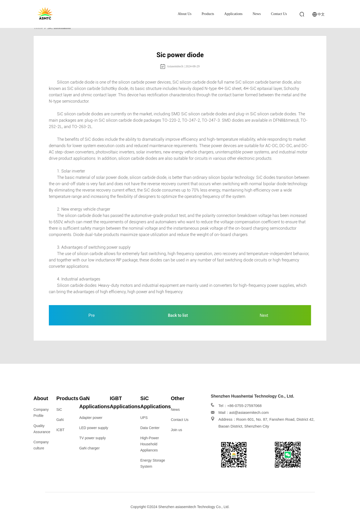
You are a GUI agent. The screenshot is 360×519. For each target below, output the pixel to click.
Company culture (41, 445)
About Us (184, 14)
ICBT (60, 430)
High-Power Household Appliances (149, 444)
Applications (233, 14)
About (40, 398)
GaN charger (89, 448)
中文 (321, 14)
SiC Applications (155, 402)
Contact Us (279, 14)
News (257, 14)
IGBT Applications (125, 402)
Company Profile (41, 412)
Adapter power (90, 418)
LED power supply (93, 428)
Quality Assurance (41, 429)
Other (177, 398)
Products (208, 14)
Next (264, 315)
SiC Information (58, 28)
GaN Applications (94, 402)
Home (38, 28)
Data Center (149, 428)
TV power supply (92, 438)
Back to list (178, 315)
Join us (176, 430)
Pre (91, 315)
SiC (59, 409)
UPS (144, 418)
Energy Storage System (152, 463)
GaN (60, 420)
